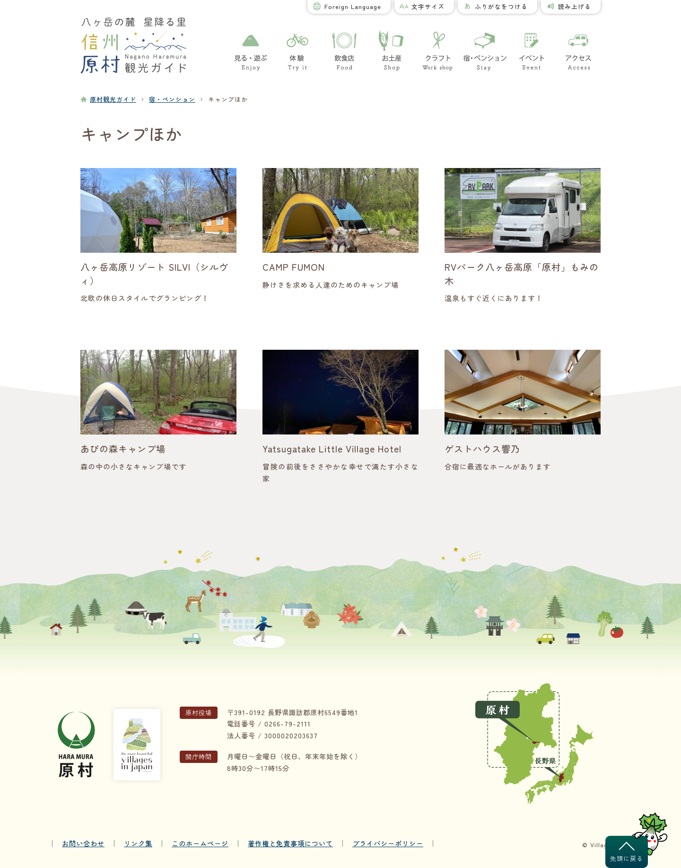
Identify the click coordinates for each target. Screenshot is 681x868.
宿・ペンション (172, 99)
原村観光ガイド (113, 99)
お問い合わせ (83, 843)
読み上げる (574, 6)
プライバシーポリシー (387, 843)
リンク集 (138, 843)
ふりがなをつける (501, 6)
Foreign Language (352, 6)
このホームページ (200, 843)
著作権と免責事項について (290, 843)
